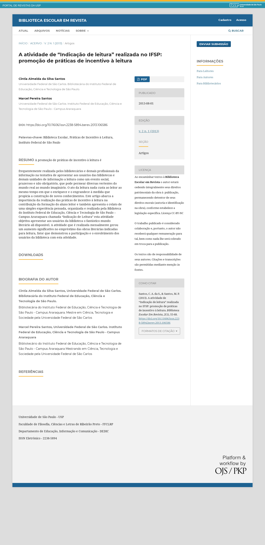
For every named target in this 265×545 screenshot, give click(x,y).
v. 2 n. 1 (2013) (53, 43)
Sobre (81, 30)
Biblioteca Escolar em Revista (53, 20)
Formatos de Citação (158, 331)
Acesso (241, 20)
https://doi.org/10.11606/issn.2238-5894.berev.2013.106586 (67, 125)
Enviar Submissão (213, 44)
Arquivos (42, 30)
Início (23, 43)
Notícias (63, 30)
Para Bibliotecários (209, 83)
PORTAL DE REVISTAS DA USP (22, 5)
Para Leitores (205, 71)
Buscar (236, 30)
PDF (143, 79)
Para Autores (205, 77)
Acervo (36, 43)
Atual (23, 30)
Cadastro (224, 20)
